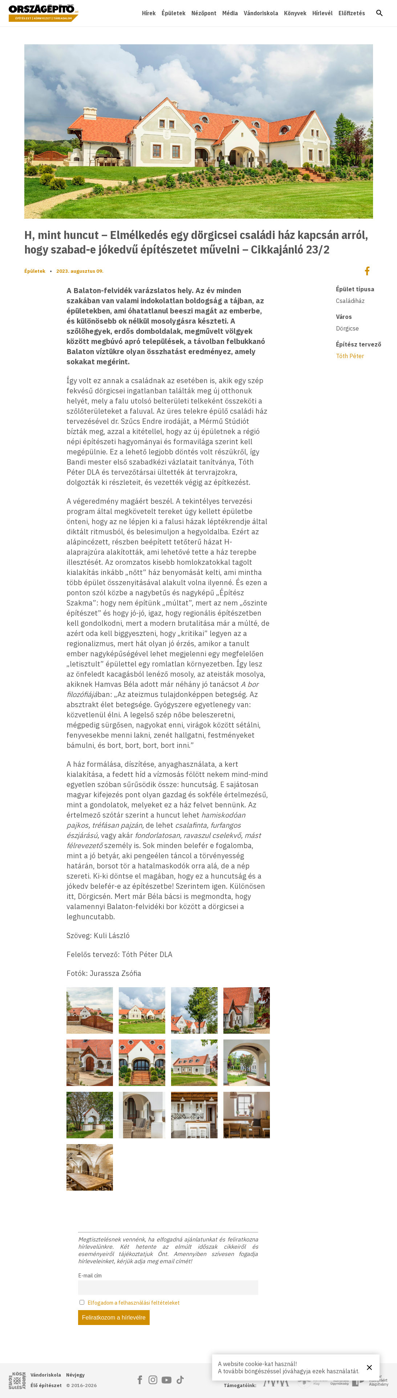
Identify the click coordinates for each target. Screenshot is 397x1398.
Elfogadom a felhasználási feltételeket (134, 1302)
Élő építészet (46, 1385)
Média (230, 13)
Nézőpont (203, 13)
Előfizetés (352, 13)
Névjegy (75, 1375)
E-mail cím (90, 1275)
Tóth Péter (350, 356)
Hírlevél (322, 13)
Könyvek (295, 13)
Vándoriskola (261, 13)
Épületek (174, 13)
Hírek (149, 13)
